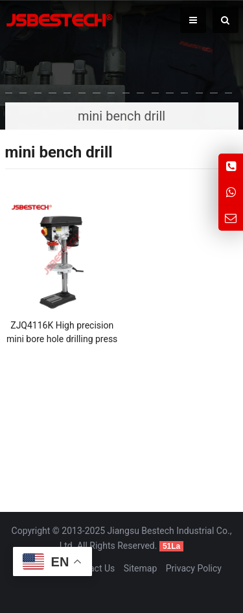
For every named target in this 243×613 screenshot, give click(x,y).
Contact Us (93, 568)
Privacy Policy (194, 568)
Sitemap (140, 568)
